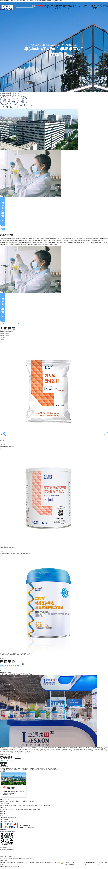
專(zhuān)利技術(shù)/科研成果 (41, 805)
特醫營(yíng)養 (4, 335)
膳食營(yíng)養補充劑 (6, 331)
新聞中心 (76, 6)
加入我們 (11, 821)
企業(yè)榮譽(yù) (32, 801)
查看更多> (23, 664)
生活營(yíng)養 (17, 809)
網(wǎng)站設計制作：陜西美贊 (9, 866)
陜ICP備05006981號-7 (89, 863)
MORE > (2, 658)
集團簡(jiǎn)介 (4, 801)
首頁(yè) (39, 6)
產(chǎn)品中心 (67, 7)
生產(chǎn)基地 (27, 805)
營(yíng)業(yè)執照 (103, 863)
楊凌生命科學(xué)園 (6, 805)
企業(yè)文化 (18, 801)
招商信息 (13, 817)
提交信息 (2, 771)
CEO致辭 (11, 801)
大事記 (25, 801)
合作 (86, 6)
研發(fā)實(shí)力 (18, 805)
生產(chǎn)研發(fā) (57, 7)
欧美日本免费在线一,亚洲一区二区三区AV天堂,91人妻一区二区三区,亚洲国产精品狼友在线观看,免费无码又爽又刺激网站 (31, 1)
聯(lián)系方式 (4, 821)
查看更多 (54, 55)
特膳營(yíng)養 (4, 333)
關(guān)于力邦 (48, 7)
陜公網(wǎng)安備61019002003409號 (68, 863)
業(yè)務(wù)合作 (5, 817)
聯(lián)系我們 (95, 7)
